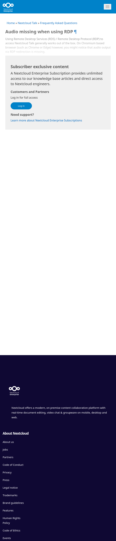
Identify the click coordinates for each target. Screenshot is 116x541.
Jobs (5, 449)
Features (8, 510)
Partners (8, 457)
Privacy (7, 472)
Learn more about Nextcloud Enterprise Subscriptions (46, 120)
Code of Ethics (11, 530)
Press (6, 480)
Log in (21, 105)
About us (8, 442)
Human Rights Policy (11, 520)
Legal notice (10, 487)
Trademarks (10, 495)
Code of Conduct (13, 464)
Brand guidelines (13, 503)
